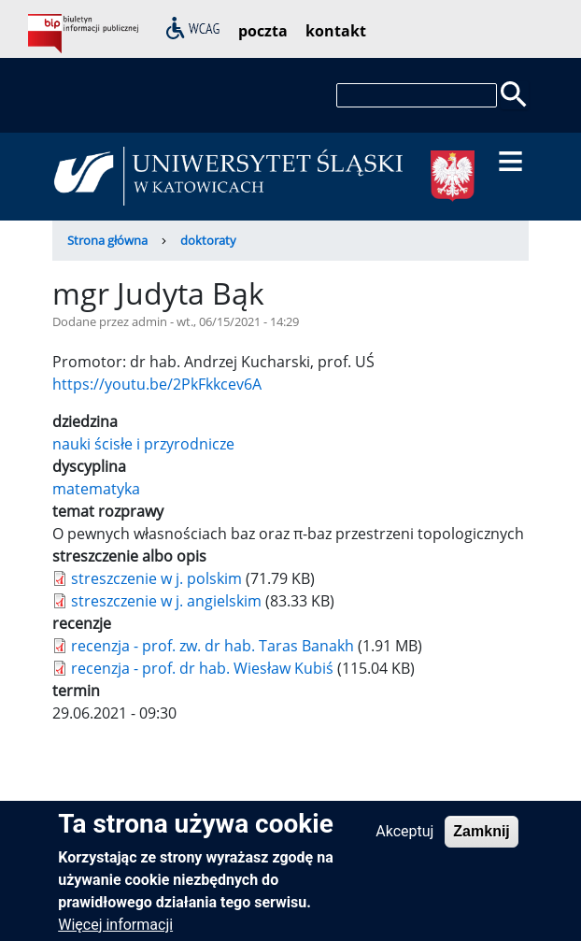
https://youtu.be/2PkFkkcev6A (157, 384)
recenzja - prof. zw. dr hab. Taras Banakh (212, 645)
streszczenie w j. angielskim (166, 601)
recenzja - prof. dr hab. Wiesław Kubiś (202, 668)
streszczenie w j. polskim (156, 578)
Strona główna (107, 240)
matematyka (96, 488)
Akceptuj (404, 840)
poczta (263, 31)
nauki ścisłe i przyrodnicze (143, 444)
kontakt (335, 31)
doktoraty (208, 240)
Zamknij (481, 840)
